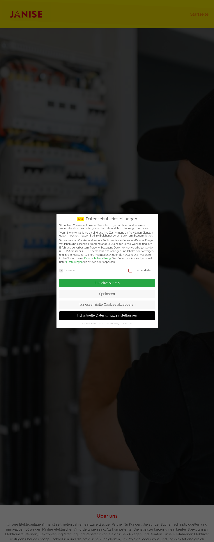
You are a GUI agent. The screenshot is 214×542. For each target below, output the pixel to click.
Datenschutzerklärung (97, 258)
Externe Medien (140, 270)
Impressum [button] (126, 323)
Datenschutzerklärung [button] (109, 323)
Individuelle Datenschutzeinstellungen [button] (107, 315)
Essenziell (67, 270)
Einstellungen (74, 261)
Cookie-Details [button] (89, 323)
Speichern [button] (107, 294)
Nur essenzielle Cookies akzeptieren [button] (107, 304)
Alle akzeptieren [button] (107, 283)
